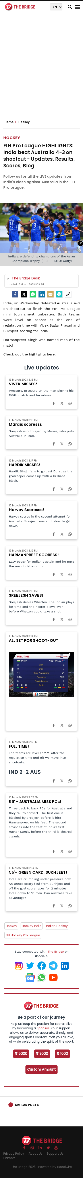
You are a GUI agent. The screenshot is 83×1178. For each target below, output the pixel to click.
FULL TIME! (19, 746)
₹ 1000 (62, 1053)
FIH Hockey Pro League (23, 935)
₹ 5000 (21, 1053)
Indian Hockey (57, 926)
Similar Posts (27, 1105)
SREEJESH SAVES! (26, 595)
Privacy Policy (13, 1153)
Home (10, 122)
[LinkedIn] (41, 294)
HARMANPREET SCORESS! (34, 555)
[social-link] (68, 294)
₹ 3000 (42, 1053)
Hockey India (31, 926)
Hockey (11, 137)
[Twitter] (24, 294)
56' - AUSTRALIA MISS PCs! (35, 801)
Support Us (55, 1153)
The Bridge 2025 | (24, 1167)
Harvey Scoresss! (26, 509)
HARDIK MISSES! (24, 465)
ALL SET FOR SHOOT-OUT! (34, 640)
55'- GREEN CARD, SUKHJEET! (38, 872)
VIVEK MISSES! (23, 384)
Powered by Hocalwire (55, 1167)
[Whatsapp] (32, 294)
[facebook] (15, 294)
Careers (9, 1158)
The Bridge (56, 951)
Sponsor (43, 1028)
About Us (35, 1153)
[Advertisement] (41, 68)
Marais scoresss (25, 424)
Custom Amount (41, 1069)
